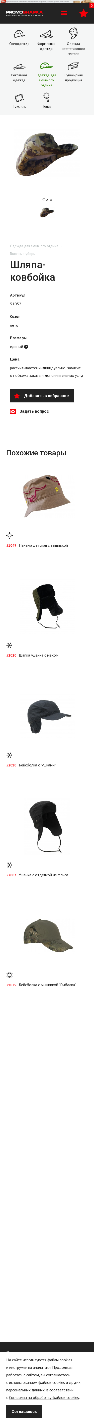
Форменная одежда (46, 46)
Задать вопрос (29, 411)
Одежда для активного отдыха (46, 80)
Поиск (46, 106)
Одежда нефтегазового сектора (73, 48)
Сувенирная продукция (73, 77)
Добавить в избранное (41, 396)
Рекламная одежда (19, 77)
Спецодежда (19, 43)
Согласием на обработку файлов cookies (44, 1397)
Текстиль (19, 106)
